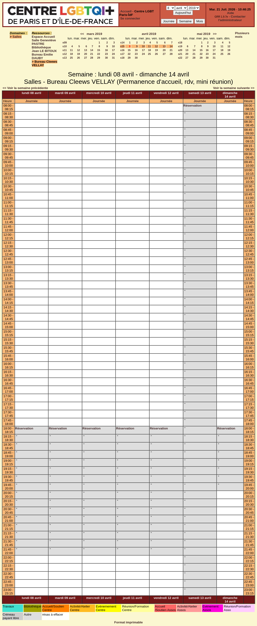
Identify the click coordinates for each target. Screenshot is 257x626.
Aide (230, 13)
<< (82, 34)
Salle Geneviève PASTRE (44, 42)
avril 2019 (149, 34)
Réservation (193, 105)
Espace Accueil (43, 36)
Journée (31, 101)
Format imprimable (128, 622)
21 (91, 53)
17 (113, 50)
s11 (65, 50)
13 (85, 50)
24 (113, 53)
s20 (180, 50)
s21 (180, 53)
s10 (65, 46)
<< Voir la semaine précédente (25, 88)
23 (106, 53)
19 (78, 53)
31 (113, 57)
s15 (122, 46)
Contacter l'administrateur (232, 18)
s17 (122, 53)
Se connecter (130, 18)
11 (71, 50)
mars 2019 (94, 34)
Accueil (125, 11)
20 (85, 53)
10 (113, 46)
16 (106, 50)
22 (98, 53)
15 (98, 50)
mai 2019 (203, 34)
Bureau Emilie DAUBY (42, 56)
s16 (122, 50)
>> (215, 34)
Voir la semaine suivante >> (233, 88)
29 (98, 57)
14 (91, 50)
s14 (122, 42)
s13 (65, 57)
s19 (180, 46)
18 (71, 53)
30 (106, 57)
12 (78, 50)
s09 (65, 42)
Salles (17, 36)
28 (91, 57)
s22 (180, 57)
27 (85, 57)
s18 (122, 57)
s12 (65, 53)
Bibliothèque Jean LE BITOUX (44, 49)
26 (78, 57)
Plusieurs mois (242, 34)
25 (71, 57)
